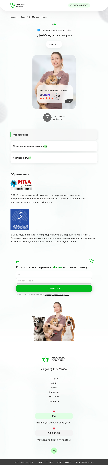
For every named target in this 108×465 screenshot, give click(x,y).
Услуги (54, 378)
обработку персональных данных (57, 295)
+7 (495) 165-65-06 (79, 5)
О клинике (54, 392)
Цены (54, 383)
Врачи (54, 387)
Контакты (54, 401)
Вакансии (54, 396)
